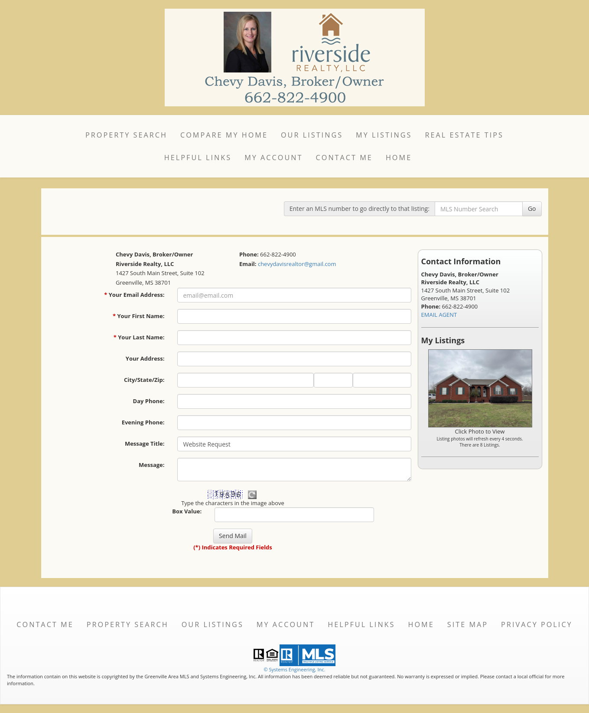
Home (399, 157)
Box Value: (187, 511)
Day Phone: (149, 401)
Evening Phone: (143, 422)
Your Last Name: (139, 337)
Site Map (467, 624)
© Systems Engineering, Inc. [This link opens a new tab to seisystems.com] (294, 669)
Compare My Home (224, 135)
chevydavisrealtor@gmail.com (297, 264)
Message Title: (145, 443)
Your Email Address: (134, 295)
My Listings (384, 135)
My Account (273, 157)
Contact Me (344, 157)
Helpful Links (197, 157)
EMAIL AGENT (439, 315)
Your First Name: (139, 316)
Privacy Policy (537, 624)
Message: (151, 465)
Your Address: (145, 358)
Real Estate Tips (464, 135)
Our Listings (312, 135)
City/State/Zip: (144, 380)
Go (532, 208)
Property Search (126, 135)
